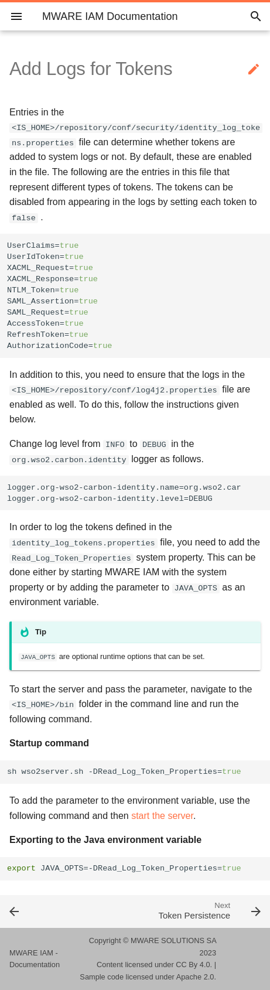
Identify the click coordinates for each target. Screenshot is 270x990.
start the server (162, 816)
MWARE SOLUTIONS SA (173, 940)
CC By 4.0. (194, 964)
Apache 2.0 (195, 976)
